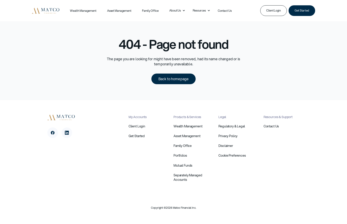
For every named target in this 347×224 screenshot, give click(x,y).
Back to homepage (173, 78)
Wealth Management (83, 11)
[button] (175, 10)
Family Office (150, 11)
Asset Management (119, 11)
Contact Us (225, 11)
